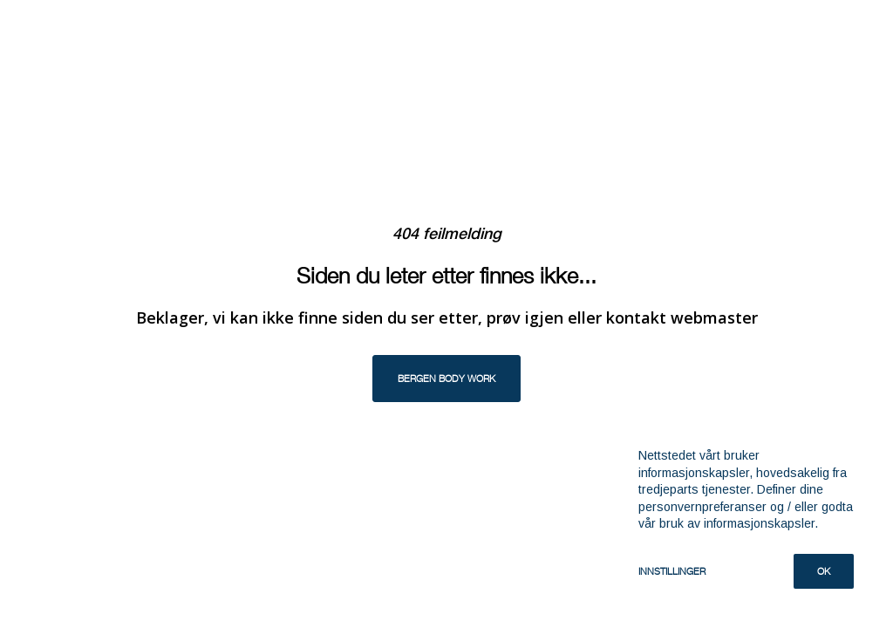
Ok (823, 571)
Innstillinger (672, 571)
